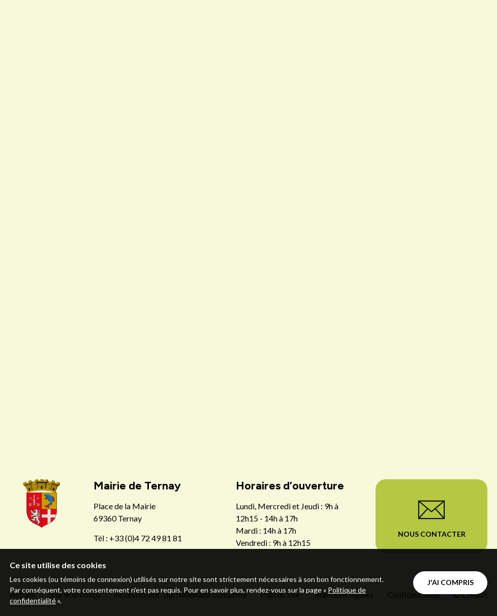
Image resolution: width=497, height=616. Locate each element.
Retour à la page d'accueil (249, 417)
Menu (377, 39)
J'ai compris (450, 582)
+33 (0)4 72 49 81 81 (145, 538)
